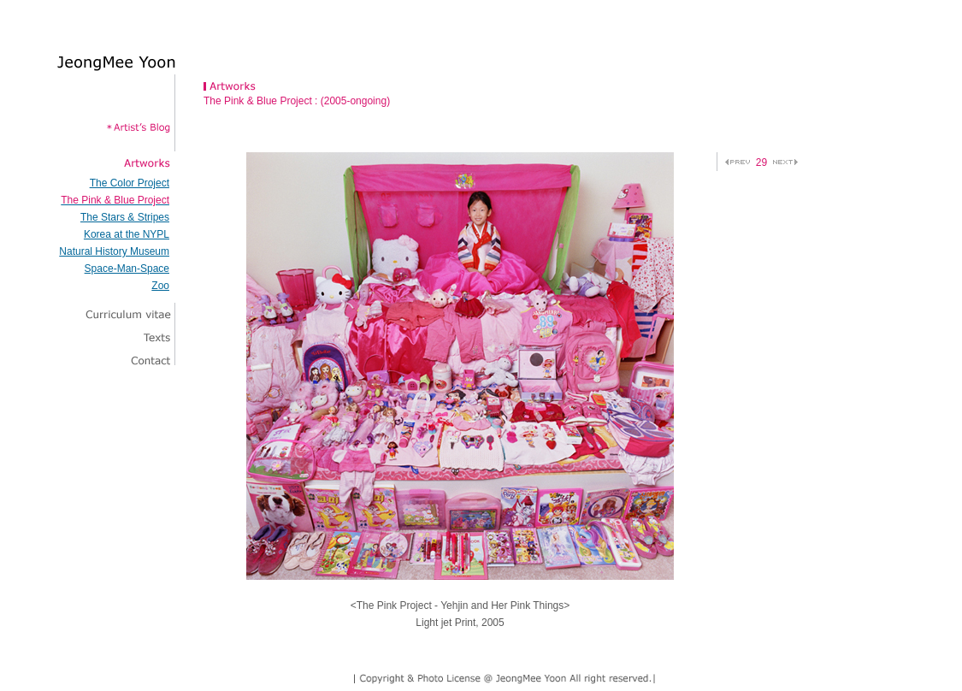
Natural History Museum (114, 251)
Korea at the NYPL (126, 234)
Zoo (160, 286)
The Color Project (129, 183)
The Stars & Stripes (124, 217)
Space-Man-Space (127, 269)
